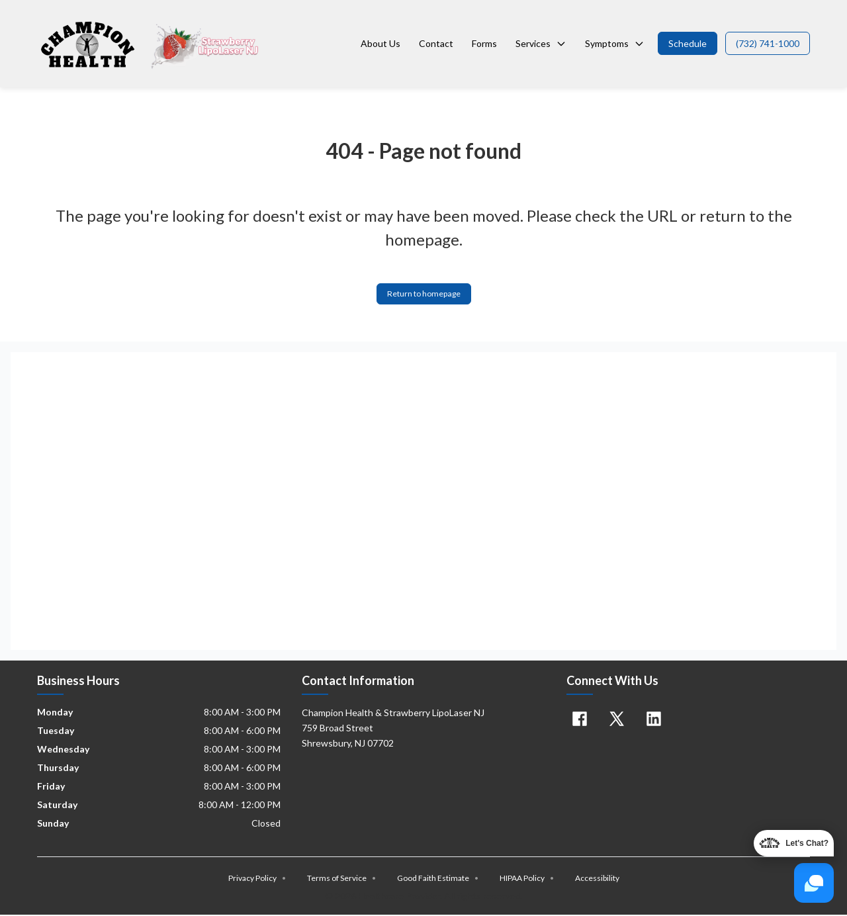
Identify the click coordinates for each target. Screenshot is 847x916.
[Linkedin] (654, 721)
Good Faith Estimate (437, 880)
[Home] (150, 44)
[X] (616, 721)
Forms (484, 43)
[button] (687, 43)
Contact (436, 43)
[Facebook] (579, 721)
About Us (380, 43)
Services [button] (540, 43)
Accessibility (597, 880)
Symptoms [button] (615, 43)
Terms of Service (341, 880)
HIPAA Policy (527, 880)
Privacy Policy (257, 880)
